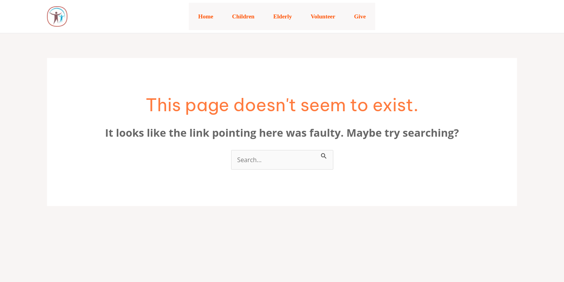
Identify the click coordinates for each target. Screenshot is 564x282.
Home (205, 16)
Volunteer (323, 16)
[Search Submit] (324, 154)
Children (243, 16)
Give (360, 16)
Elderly (282, 16)
